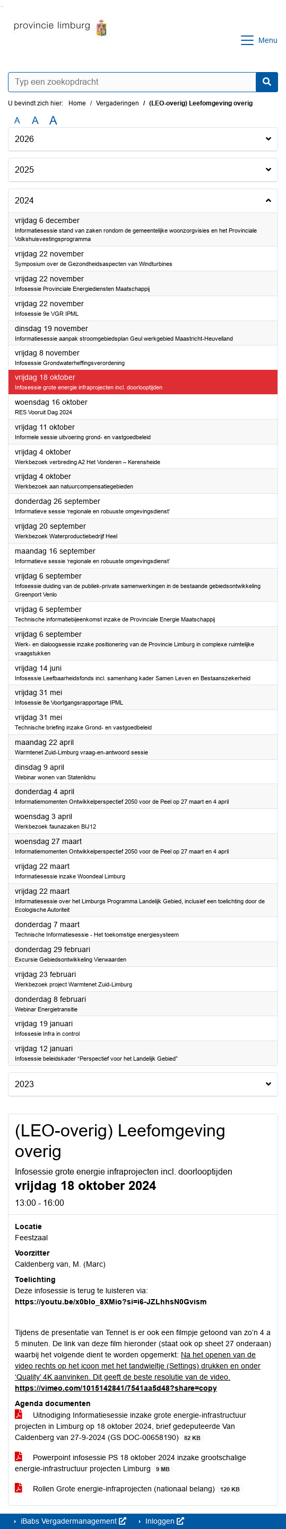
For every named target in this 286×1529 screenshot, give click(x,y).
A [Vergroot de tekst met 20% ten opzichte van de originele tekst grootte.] (35, 120)
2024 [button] (24, 200)
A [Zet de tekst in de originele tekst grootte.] (17, 120)
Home (77, 103)
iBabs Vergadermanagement (72, 1521)
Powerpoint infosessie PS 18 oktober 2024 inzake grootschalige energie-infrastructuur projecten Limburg (130, 1463)
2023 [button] (24, 1084)
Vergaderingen (117, 103)
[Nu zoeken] (267, 82)
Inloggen (163, 1521)
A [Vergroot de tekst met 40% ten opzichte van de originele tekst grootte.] (53, 120)
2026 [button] (24, 139)
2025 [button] (24, 169)
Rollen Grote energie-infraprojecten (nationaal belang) (129, 1489)
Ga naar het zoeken (1, 6)
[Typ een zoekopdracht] (143, 82)
